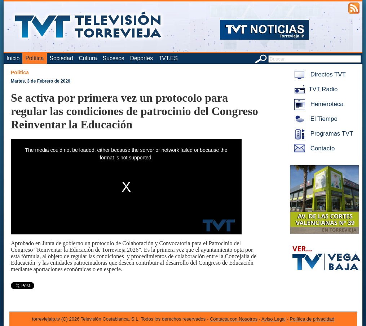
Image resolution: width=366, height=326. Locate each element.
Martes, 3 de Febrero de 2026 (40, 81)
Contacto (313, 148)
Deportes (141, 58)
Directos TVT (318, 74)
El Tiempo (314, 118)
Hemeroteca (317, 104)
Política (34, 58)
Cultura (88, 58)
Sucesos (113, 58)
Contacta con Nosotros (233, 319)
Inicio (12, 58)
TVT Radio (314, 89)
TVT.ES (168, 58)
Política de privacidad (312, 319)
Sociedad (61, 58)
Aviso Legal (273, 319)
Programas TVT (322, 133)
